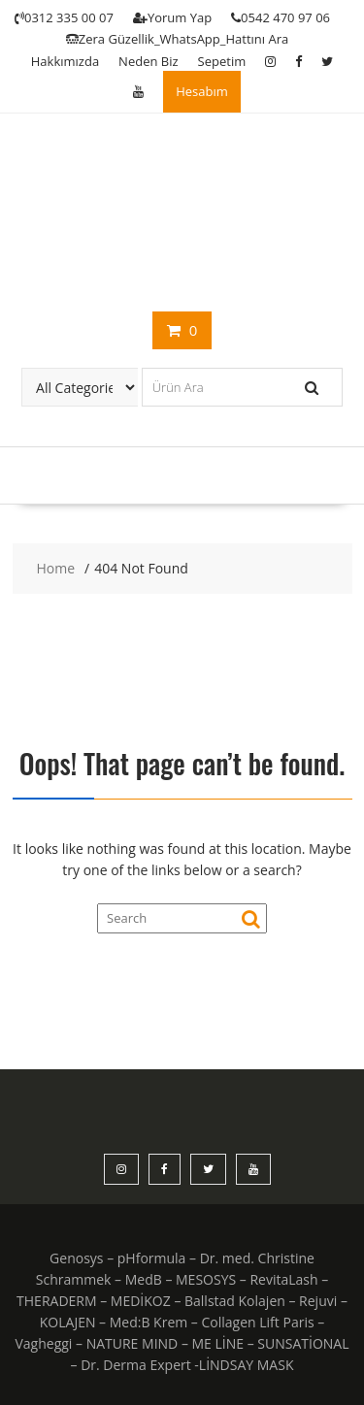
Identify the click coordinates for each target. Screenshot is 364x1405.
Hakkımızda (65, 61)
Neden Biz (148, 61)
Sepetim (222, 61)
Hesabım (202, 91)
